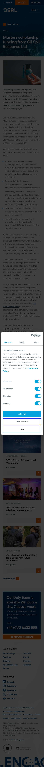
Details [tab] (22, 342)
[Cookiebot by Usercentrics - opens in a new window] (31, 335)
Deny (22, 429)
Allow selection (22, 422)
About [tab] (36, 342)
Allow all (22, 414)
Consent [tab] (7, 342)
